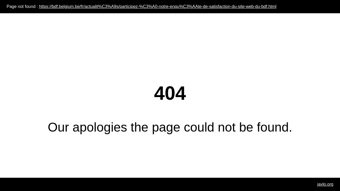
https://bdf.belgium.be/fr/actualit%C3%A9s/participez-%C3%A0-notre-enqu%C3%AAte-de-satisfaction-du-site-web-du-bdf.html (158, 6)
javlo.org (325, 184)
